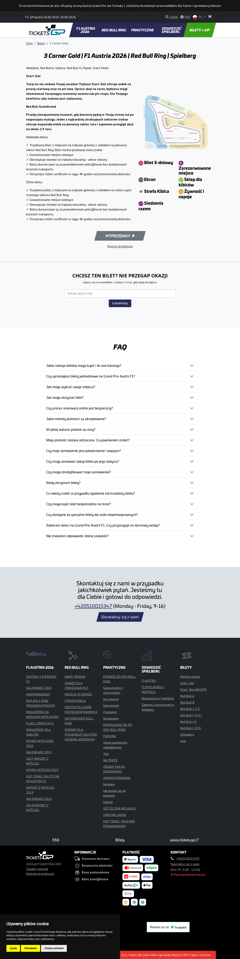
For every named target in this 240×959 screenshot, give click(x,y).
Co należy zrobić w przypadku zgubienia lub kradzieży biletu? (90, 493)
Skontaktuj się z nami (120, 617)
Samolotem (111, 705)
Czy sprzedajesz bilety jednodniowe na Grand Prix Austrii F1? (90, 376)
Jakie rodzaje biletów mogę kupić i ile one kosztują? (83, 365)
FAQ (55, 839)
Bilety (41, 43)
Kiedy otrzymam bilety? (63, 482)
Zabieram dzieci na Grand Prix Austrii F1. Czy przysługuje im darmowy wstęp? (103, 525)
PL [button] (198, 17)
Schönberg (187, 734)
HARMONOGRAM (38, 694)
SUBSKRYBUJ (120, 303)
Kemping (109, 784)
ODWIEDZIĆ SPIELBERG (171, 30)
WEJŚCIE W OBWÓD (78, 694)
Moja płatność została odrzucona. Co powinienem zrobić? (88, 440)
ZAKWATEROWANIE (116, 778)
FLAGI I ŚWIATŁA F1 (40, 723)
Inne (183, 741)
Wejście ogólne (190, 677)
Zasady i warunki (37, 869)
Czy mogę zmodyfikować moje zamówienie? (78, 472)
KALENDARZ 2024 (39, 799)
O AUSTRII (149, 681)
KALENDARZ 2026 (39, 688)
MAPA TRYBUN (75, 677)
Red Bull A (187, 696)
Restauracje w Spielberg (158, 698)
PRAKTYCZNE (143, 30)
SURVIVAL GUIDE (114, 815)
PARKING (109, 736)
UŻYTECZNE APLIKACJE (119, 808)
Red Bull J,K (188, 722)
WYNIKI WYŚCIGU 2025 (42, 770)
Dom (29, 43)
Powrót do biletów (120, 246)
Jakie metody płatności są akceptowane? (76, 418)
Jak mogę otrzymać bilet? (64, 397)
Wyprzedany (120, 235)
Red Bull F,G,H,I (191, 715)
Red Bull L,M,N (190, 728)
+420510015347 (93, 605)
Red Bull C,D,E (190, 709)
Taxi (106, 754)
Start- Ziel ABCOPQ (193, 689)
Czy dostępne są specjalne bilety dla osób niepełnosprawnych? (92, 514)
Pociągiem (110, 712)
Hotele (108, 802)
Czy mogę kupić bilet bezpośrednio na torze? (78, 504)
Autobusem (111, 718)
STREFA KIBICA (75, 701)
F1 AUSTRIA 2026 (86, 30)
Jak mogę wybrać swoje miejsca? (70, 386)
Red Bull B (187, 702)
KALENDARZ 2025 (39, 752)
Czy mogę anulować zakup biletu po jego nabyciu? (82, 461)
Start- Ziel (187, 683)
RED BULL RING (114, 30)
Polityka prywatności (40, 874)
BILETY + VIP (199, 30)
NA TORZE (110, 760)
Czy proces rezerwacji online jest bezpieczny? (79, 408)
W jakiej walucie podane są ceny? (70, 429)
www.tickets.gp (184, 839)
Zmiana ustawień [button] (54, 948)
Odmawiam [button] (30, 948)
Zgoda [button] (13, 948)
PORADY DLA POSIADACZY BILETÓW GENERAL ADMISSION (81, 734)
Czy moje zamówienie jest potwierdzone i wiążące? (83, 450)
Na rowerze (111, 699)
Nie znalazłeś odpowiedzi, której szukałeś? (77, 536)
